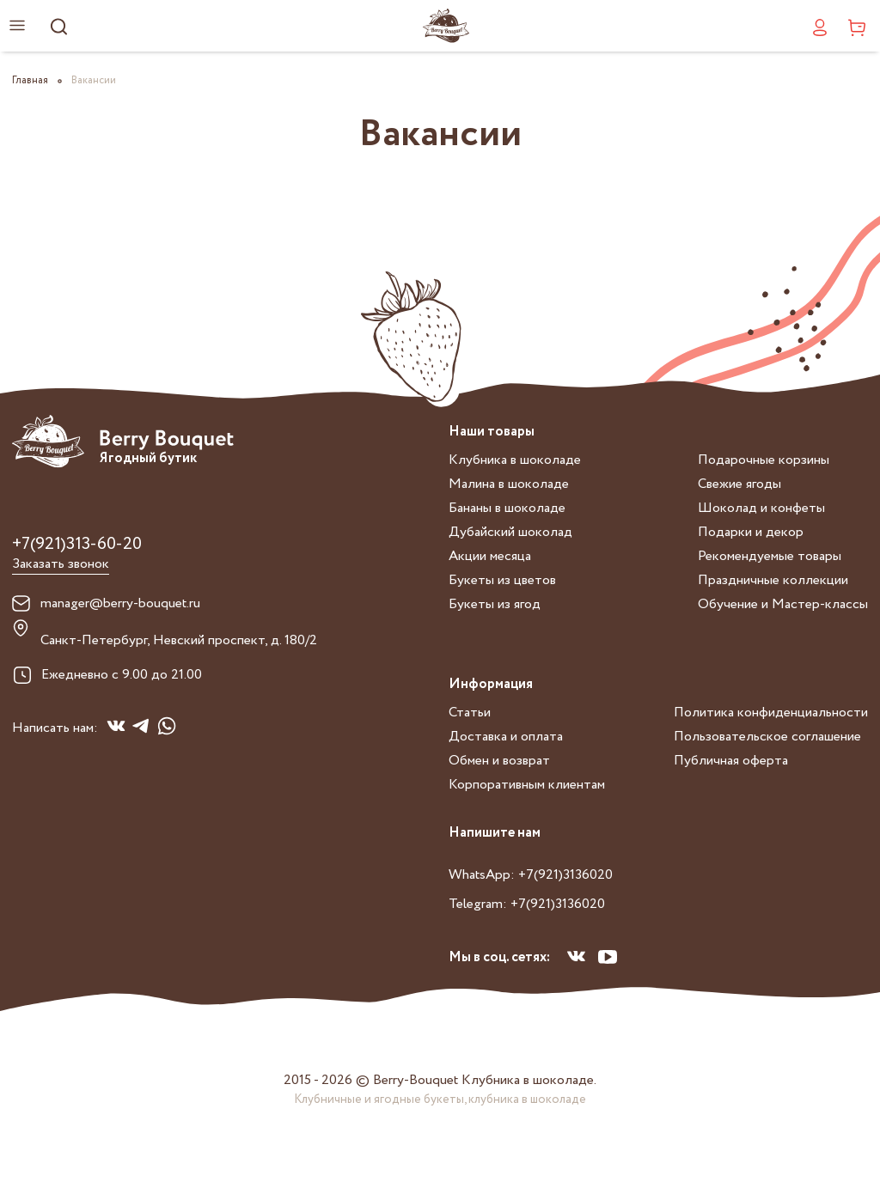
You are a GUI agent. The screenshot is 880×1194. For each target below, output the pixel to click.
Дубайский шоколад (510, 532)
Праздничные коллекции (773, 580)
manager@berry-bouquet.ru (120, 604)
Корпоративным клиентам (527, 785)
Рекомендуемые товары (769, 556)
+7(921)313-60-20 (77, 544)
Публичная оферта (731, 761)
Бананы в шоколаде (507, 508)
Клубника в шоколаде (515, 460)
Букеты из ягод (495, 604)
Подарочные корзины (763, 460)
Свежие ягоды (739, 484)
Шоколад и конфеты (761, 508)
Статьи (470, 712)
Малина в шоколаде (509, 484)
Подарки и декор (751, 532)
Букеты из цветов (502, 580)
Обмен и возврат (499, 761)
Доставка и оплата (506, 736)
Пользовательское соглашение (767, 736)
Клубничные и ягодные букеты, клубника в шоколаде (440, 1099)
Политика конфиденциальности (771, 712)
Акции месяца (490, 556)
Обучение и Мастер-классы (783, 604)
